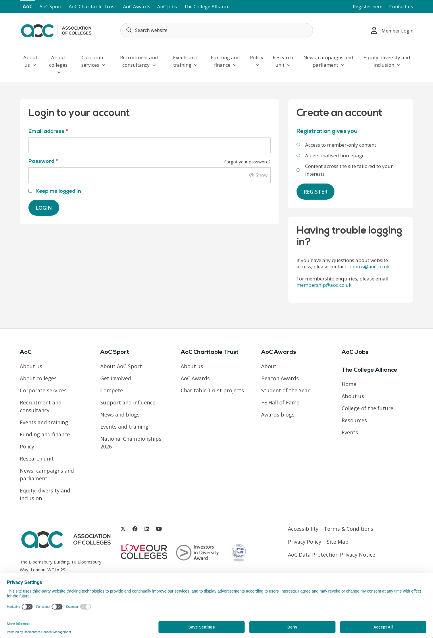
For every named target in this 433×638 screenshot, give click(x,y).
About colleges (58, 64)
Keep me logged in (54, 191)
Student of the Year (285, 390)
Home (349, 384)
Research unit (283, 61)
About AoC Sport (121, 366)
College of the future (367, 408)
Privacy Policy (304, 541)
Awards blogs (278, 414)
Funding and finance (225, 61)
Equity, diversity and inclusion (386, 61)
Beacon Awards (280, 378)
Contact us (401, 6)
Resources (354, 420)
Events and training (185, 61)
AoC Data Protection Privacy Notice (331, 554)
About (268, 366)
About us (30, 61)
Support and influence (127, 402)
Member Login (392, 30)
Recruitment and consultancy (139, 61)
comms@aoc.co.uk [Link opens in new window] (368, 266)
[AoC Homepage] (56, 29)
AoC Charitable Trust (92, 6)
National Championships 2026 (130, 442)
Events (350, 432)
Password (149, 161)
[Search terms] (216, 30)
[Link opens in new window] (123, 529)
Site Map (338, 541)
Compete (111, 390)
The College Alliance (207, 6)
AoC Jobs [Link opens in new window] (167, 6)
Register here (367, 6)
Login (44, 207)
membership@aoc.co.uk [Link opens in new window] (324, 285)
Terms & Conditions (348, 529)
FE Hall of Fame (280, 402)
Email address (47, 131)
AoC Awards (136, 6)
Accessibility (303, 529)
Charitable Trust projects (212, 390)
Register (316, 191)
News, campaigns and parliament (328, 61)
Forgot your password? (247, 162)
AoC (27, 6)
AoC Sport (50, 6)
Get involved (115, 378)
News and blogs (120, 414)
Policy (256, 60)
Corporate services (93, 61)
